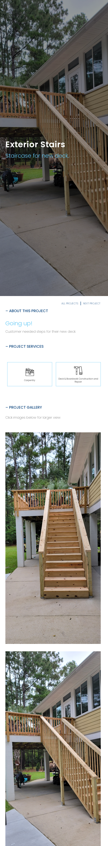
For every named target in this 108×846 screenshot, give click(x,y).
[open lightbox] (53, 538)
